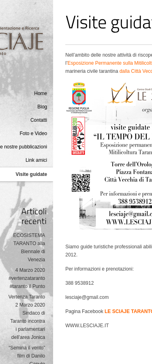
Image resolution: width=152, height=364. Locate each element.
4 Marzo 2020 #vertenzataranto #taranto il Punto (27, 278)
